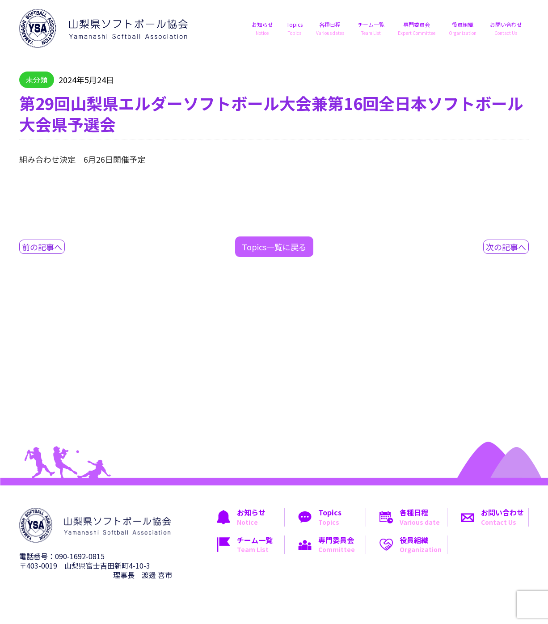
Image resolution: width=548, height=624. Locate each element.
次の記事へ (506, 247)
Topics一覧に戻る (274, 247)
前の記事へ (42, 247)
